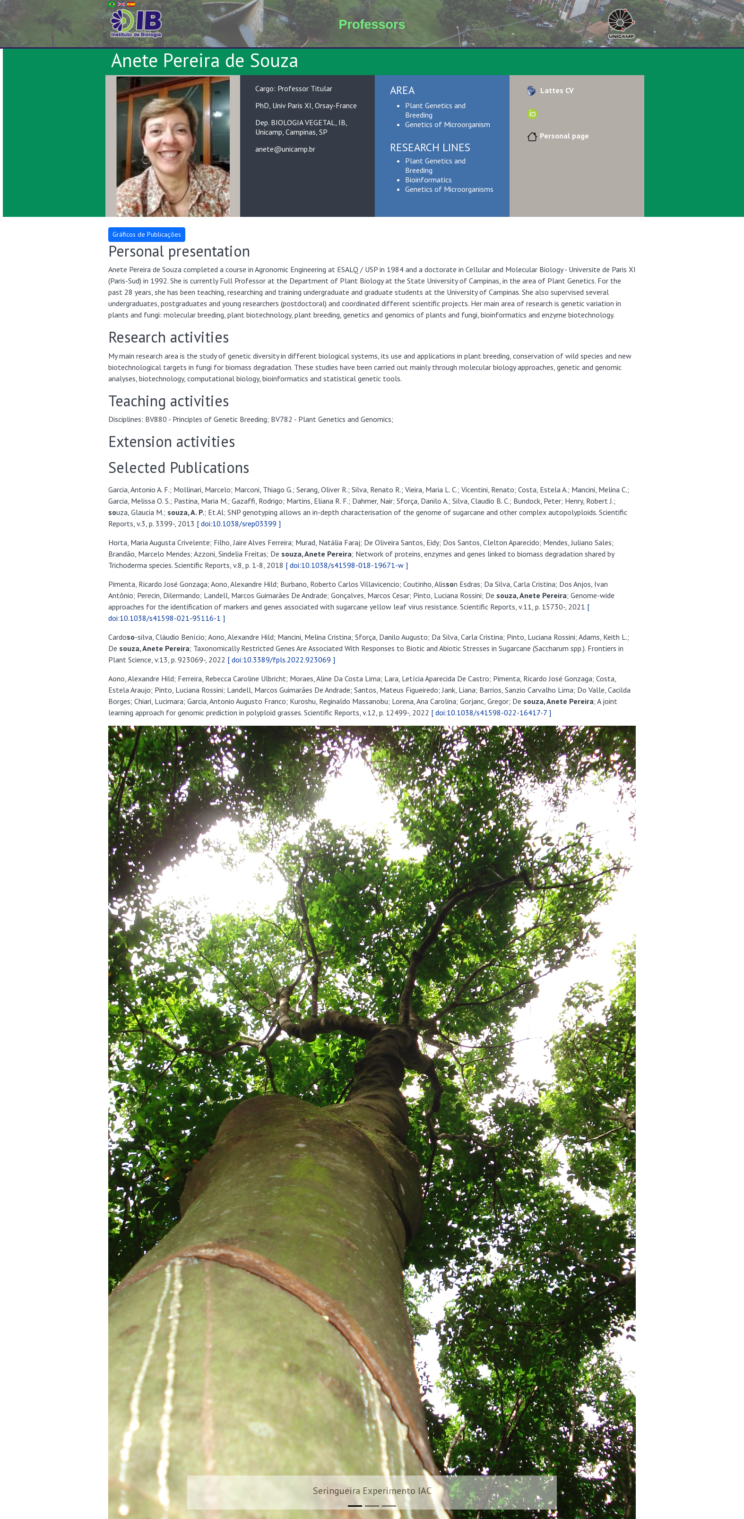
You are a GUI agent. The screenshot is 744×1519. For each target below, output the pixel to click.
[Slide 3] (389, 1506)
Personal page (557, 135)
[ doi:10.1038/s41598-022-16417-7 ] (491, 712)
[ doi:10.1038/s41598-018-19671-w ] (346, 565)
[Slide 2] (372, 1506)
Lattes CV (549, 90)
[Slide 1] (355, 1506)
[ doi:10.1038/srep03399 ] (239, 523)
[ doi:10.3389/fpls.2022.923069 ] (281, 659)
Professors (371, 24)
